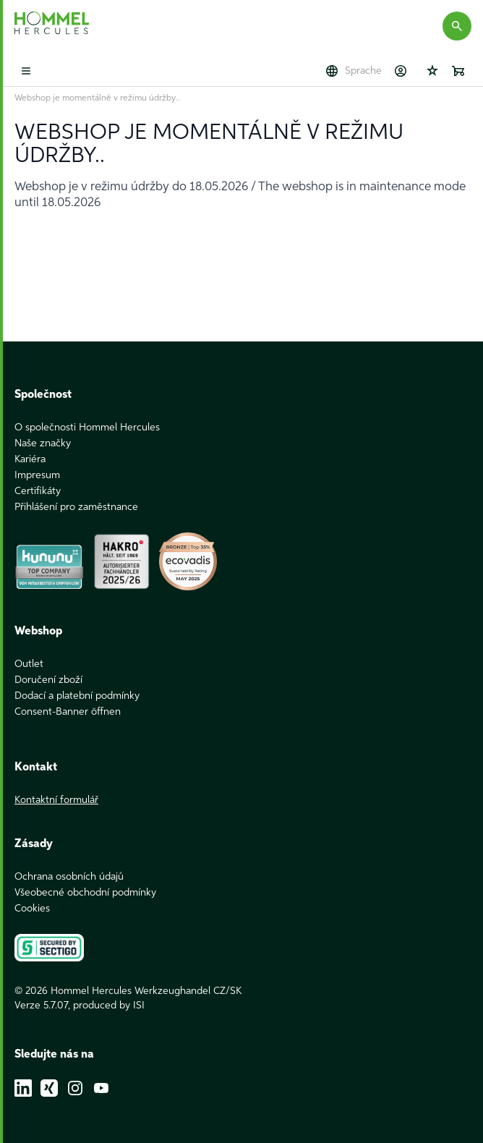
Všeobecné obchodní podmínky (85, 893)
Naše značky (42, 443)
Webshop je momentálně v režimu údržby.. (97, 98)
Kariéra (30, 459)
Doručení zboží (48, 680)
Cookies (32, 909)
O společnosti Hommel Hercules (87, 427)
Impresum (37, 475)
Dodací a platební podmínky (77, 696)
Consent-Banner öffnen (67, 712)
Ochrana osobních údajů (69, 877)
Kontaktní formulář (56, 800)
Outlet (28, 664)
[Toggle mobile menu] (26, 71)
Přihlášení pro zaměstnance (76, 507)
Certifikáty (37, 491)
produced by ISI (109, 1005)
